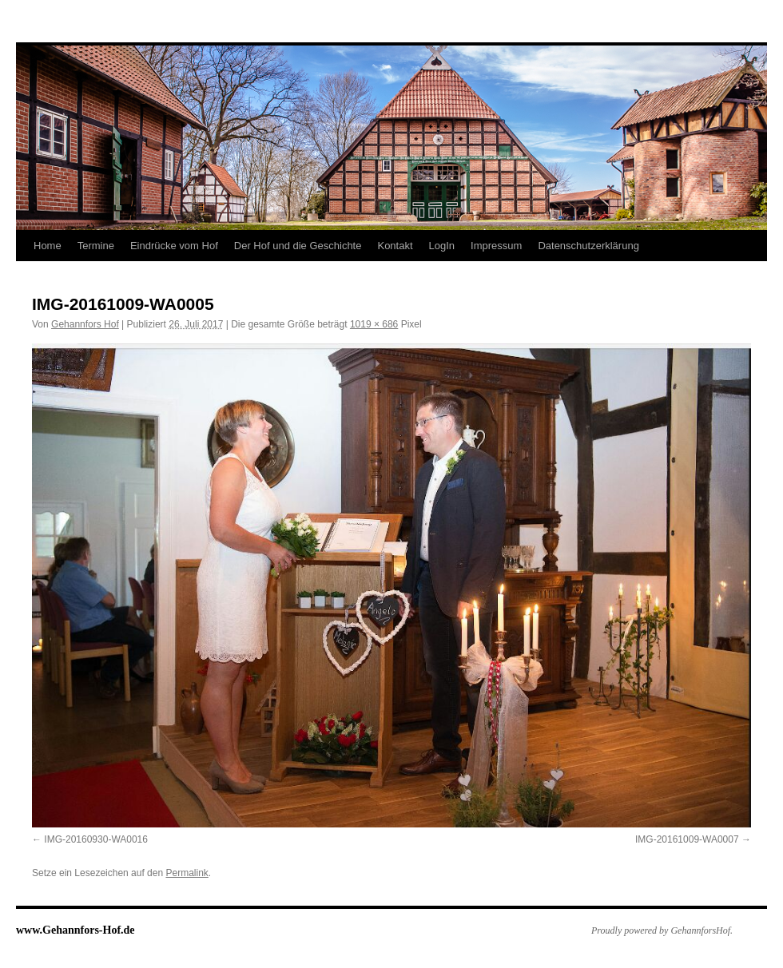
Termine (96, 246)
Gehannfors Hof (85, 324)
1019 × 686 (374, 324)
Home (48, 246)
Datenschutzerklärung (588, 246)
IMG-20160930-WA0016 (96, 839)
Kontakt (394, 246)
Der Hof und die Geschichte (298, 246)
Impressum (496, 246)
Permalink (186, 873)
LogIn (442, 246)
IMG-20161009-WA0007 (687, 839)
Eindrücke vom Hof (174, 246)
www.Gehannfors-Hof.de (75, 930)
